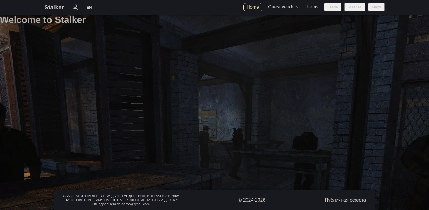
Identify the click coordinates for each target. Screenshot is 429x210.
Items (312, 6)
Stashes (355, 7)
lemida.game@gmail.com (130, 204)
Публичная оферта (345, 199)
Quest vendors (283, 6)
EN (89, 7)
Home (253, 7)
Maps (376, 7)
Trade (333, 7)
